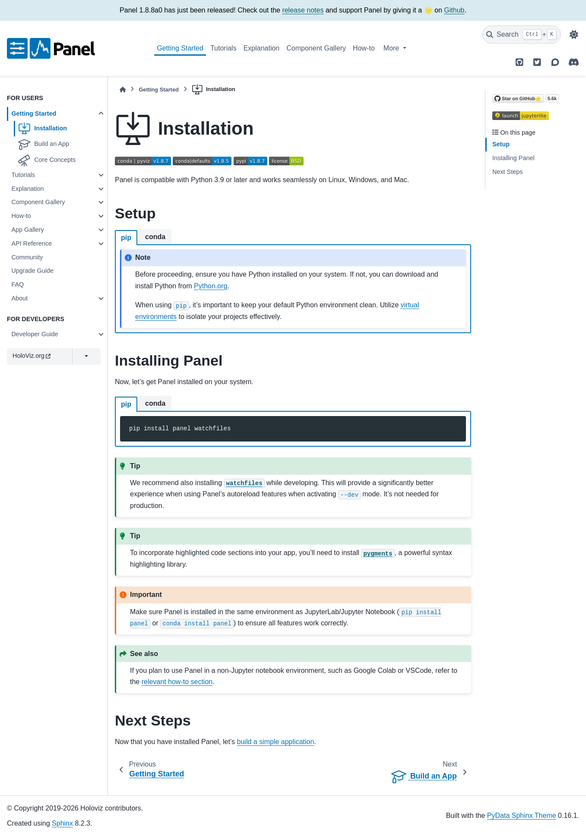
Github (454, 10)
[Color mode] (574, 34)
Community (27, 257)
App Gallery (27, 229)
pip (126, 237)
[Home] (123, 89)
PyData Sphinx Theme (521, 815)
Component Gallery (316, 48)
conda (155, 236)
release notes (302, 10)
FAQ (17, 284)
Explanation (262, 48)
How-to (364, 48)
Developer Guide (34, 334)
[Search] (521, 34)
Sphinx (62, 823)
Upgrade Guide (32, 270)
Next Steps (507, 171)
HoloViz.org (32, 355)
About (19, 298)
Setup (501, 144)
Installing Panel (513, 158)
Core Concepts (47, 160)
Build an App (43, 144)
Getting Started (180, 48)
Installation (42, 129)
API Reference (31, 243)
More (392, 48)
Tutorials (223, 48)
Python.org (210, 286)
